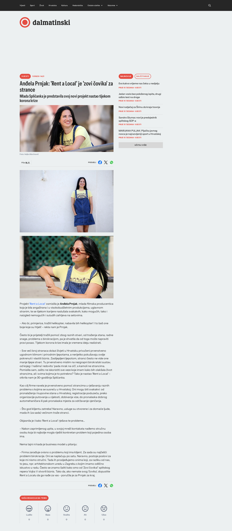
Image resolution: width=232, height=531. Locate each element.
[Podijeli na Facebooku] (100, 162)
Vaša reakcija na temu (34, 498)
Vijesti (22, 5)
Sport (32, 5)
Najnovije (126, 76)
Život (42, 5)
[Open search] (209, 5)
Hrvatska (53, 5)
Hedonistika (77, 5)
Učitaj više (141, 145)
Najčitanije (142, 76)
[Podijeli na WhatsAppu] (111, 162)
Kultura (64, 5)
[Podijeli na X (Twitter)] (106, 162)
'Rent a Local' (37, 303)
